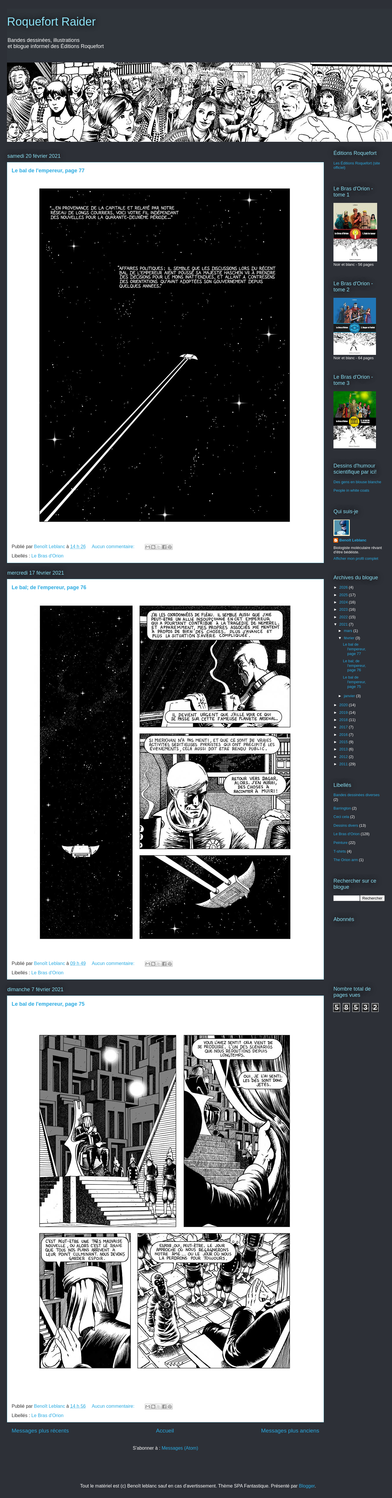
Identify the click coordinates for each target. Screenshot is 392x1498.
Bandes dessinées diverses (356, 795)
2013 (344, 749)
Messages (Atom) (180, 1448)
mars (349, 630)
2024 (344, 602)
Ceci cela (341, 816)
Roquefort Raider (51, 21)
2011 (344, 764)
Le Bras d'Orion (47, 555)
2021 (344, 624)
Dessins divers (345, 825)
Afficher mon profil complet (355, 558)
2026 (344, 587)
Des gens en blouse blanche (357, 482)
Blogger (307, 1485)
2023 (344, 609)
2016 (344, 734)
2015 (344, 742)
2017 (344, 727)
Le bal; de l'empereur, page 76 (49, 587)
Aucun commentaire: (114, 546)
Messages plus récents (40, 1431)
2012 (344, 757)
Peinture (340, 842)
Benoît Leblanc (352, 540)
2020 (344, 705)
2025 (344, 595)
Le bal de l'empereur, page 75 (48, 1004)
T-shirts (339, 851)
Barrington (342, 808)
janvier (350, 696)
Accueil (165, 1431)
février (350, 638)
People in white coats (351, 490)
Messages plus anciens (290, 1431)
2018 (344, 720)
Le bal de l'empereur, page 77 (48, 170)
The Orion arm (345, 860)
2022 (344, 617)
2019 (344, 712)
